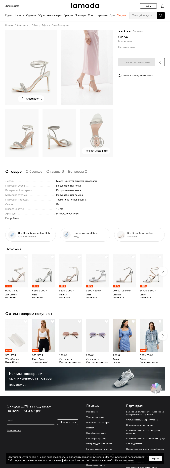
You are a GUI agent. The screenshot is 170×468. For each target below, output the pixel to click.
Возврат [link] (90, 427)
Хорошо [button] (155, 465)
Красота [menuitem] (103, 15)
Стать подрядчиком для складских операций (143, 431)
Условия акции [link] (14, 430)
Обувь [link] (35, 25)
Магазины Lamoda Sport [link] (98, 422)
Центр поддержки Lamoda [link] (99, 443)
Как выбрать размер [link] (96, 438)
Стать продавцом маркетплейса (142, 419)
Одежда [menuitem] (31, 15)
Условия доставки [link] (95, 417)
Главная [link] (9, 25)
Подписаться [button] (68, 422)
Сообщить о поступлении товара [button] (137, 75)
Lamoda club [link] (92, 459)
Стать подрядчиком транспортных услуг (145, 438)
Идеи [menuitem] (8, 15)
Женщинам (13, 6)
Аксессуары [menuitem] (54, 15)
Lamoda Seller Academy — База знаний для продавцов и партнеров (145, 413)
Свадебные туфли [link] (60, 25)
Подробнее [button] (12, 218)
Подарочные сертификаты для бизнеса (145, 449)
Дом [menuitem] (112, 15)
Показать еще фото (96, 150)
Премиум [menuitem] (80, 15)
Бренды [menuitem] (68, 15)
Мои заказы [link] (92, 411)
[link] (85, 5)
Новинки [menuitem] (19, 15)
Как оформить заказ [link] (96, 433)
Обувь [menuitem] (41, 15)
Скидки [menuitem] (121, 15)
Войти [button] (148, 5)
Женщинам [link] (22, 25)
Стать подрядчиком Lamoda (140, 425)
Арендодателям (134, 443)
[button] (161, 15)
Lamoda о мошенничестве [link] (99, 449)
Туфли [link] (45, 25)
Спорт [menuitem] (92, 15)
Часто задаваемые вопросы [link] (100, 454)
